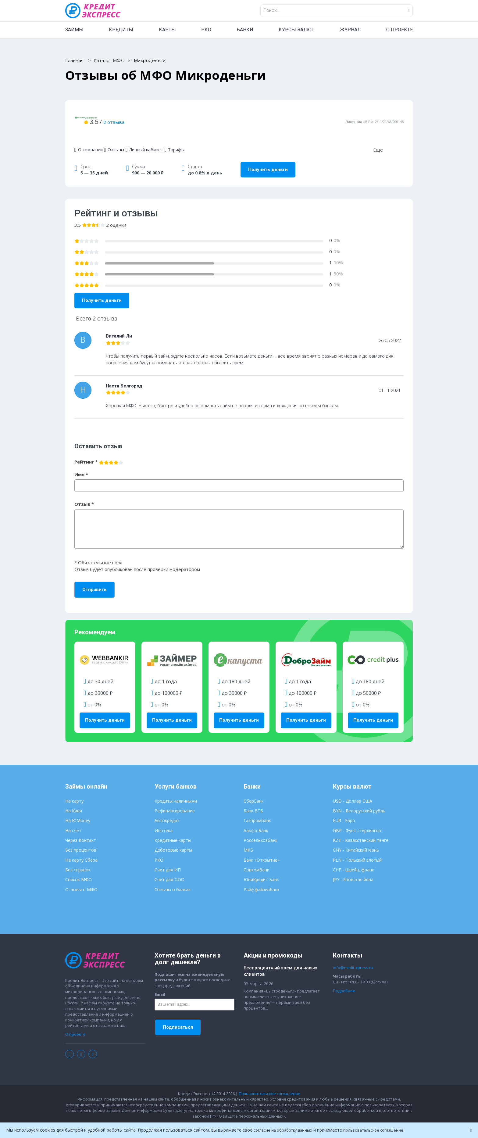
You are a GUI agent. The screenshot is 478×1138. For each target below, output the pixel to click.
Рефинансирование (175, 801)
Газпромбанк (257, 810)
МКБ (248, 840)
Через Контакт (80, 830)
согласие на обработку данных (286, 1130)
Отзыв (84, 494)
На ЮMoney (77, 810)
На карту (74, 791)
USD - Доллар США (352, 791)
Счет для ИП (168, 860)
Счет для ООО (169, 869)
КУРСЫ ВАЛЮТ (296, 30)
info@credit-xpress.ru (353, 957)
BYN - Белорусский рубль (359, 801)
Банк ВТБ (253, 801)
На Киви (73, 801)
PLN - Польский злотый (357, 850)
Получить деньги (268, 159)
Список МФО (78, 869)
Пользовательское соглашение (269, 1083)
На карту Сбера (81, 850)
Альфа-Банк (256, 820)
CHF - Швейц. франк (353, 860)
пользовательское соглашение (381, 1130)
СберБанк (254, 791)
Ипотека (164, 820)
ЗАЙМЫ (74, 30)
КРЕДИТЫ (121, 30)
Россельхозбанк (260, 830)
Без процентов (80, 840)
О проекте (75, 1024)
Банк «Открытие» (262, 850)
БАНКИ (245, 30)
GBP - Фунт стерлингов (357, 820)
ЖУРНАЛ (350, 30)
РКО (206, 30)
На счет (73, 820)
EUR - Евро (344, 810)
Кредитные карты (173, 830)
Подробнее (344, 980)
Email (160, 984)
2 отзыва (186, 116)
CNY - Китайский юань (356, 840)
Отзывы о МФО (81, 879)
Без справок (78, 860)
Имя (81, 464)
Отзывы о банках (173, 879)
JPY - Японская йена (353, 869)
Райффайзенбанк (262, 879)
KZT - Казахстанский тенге (360, 830)
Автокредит (167, 810)
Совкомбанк (256, 860)
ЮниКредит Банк (261, 869)
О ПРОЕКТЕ (399, 30)
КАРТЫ (167, 30)
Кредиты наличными (176, 791)
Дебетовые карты (173, 840)
